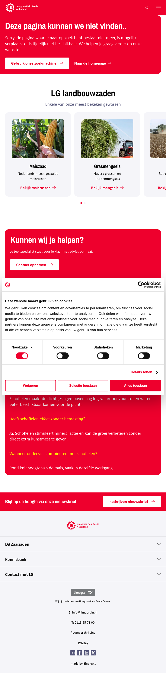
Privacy (83, 642)
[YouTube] (72, 652)
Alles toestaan (135, 385)
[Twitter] (93, 652)
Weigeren (30, 385)
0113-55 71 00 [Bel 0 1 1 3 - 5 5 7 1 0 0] (85, 622)
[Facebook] (79, 652)
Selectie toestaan (83, 385)
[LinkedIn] (86, 652)
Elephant (89, 663)
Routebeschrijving (83, 632)
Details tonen (141, 372)
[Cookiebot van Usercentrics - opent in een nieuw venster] (142, 284)
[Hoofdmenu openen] (156, 7)
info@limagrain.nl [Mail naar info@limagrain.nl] (84, 612)
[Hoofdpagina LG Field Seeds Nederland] (21, 7)
